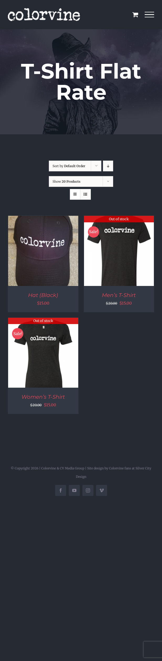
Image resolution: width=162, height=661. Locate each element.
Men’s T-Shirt (119, 295)
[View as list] (85, 194)
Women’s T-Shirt (43, 397)
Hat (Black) (43, 295)
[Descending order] (108, 166)
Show (66, 181)
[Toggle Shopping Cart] (135, 14)
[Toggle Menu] (150, 15)
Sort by (69, 166)
